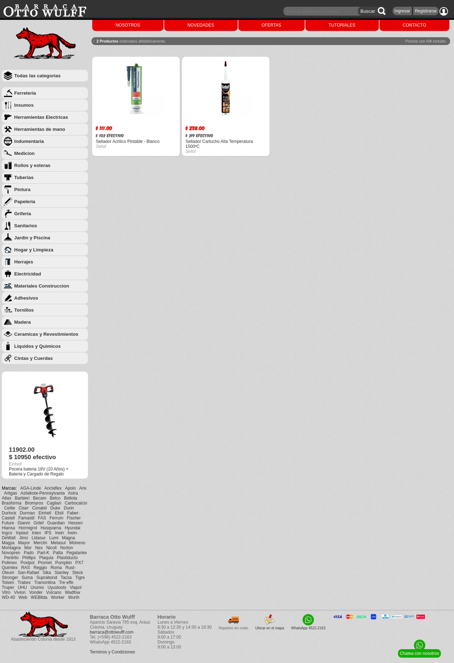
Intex (36, 532)
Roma (56, 567)
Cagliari (54, 503)
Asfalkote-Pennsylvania (43, 493)
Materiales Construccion (41, 286)
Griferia (22, 213)
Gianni (24, 522)
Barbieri (22, 498)
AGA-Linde (30, 488)
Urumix (37, 587)
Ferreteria (25, 93)
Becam (39, 498)
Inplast (22, 532)
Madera (22, 322)
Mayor (24, 542)
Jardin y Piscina (32, 237)
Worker (58, 597)
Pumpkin (63, 562)
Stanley (62, 572)
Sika (47, 572)
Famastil (26, 518)
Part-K (43, 552)
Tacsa (66, 577)
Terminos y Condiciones (112, 652)
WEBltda (39, 597)
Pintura (22, 189)
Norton (66, 547)
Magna (68, 537)
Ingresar (402, 11)
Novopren (11, 552)
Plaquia (46, 557)
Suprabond (46, 577)
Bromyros (34, 503)
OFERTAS (271, 25)
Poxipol (27, 562)
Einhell (44, 513)
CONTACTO (414, 25)
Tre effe (66, 582)
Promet (45, 562)
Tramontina (44, 582)
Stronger (10, 577)
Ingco (7, 532)
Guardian (56, 522)
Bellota (70, 498)
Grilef (38, 522)
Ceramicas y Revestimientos (46, 334)
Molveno (77, 542)
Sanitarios (25, 225)
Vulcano (53, 592)
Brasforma (11, 503)
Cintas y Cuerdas (33, 358)
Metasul (58, 542)
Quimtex (10, 567)
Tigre (80, 577)
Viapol (76, 587)
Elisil (59, 513)
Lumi (54, 537)
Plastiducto (67, 557)
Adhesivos (26, 298)
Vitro (6, 592)
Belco (55, 498)
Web (22, 597)
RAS (25, 567)
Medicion (24, 153)
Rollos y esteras (32, 165)
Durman (27, 513)
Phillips (28, 557)
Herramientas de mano (39, 129)
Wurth (73, 597)
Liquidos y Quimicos (37, 346)
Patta (58, 552)
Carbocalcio (76, 503)
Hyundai (72, 527)
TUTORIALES (342, 25)
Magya (8, 542)
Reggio (40, 567)
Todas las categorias (37, 75)
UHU (22, 587)
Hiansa (8, 527)
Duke (55, 508)
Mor (28, 547)
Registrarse (426, 11)
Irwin (59, 532)
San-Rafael (28, 572)
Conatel (39, 508)
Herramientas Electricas (41, 117)
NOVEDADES (200, 25)
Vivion (19, 592)
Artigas (10, 493)
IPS (48, 532)
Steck (77, 572)
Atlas (6, 498)
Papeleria (24, 201)
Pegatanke (76, 552)
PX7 (79, 562)
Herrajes (23, 261)
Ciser (23, 508)
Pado (29, 552)
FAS (42, 518)
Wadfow (72, 592)
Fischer (74, 518)
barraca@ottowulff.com (111, 632)
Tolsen (8, 582)
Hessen (75, 522)
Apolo (70, 488)
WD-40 (8, 597)
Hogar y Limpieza (33, 249)
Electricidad (27, 274)
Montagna (11, 547)
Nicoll (51, 547)
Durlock (9, 513)
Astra (73, 493)
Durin (69, 508)
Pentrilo (11, 557)
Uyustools (57, 587)
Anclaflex (53, 488)
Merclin (40, 542)
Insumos (24, 105)
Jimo (23, 537)
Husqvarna (50, 527)
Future (8, 522)
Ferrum (56, 518)
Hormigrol (27, 527)
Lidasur (38, 537)
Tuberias (24, 177)
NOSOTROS (128, 25)
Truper (8, 587)
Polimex (9, 562)
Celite (9, 508)
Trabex (24, 582)
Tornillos (24, 310)
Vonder (36, 592)
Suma (27, 577)
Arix (83, 488)
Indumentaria (29, 141)
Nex (39, 547)
